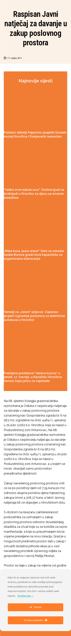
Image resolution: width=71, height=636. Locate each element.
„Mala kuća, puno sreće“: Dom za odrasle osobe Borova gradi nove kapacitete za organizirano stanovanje (34, 255)
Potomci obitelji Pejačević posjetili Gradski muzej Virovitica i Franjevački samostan (35, 134)
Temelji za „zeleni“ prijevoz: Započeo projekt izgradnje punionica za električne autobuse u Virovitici (34, 316)
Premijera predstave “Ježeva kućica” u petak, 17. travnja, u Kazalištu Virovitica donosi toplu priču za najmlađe (33, 377)
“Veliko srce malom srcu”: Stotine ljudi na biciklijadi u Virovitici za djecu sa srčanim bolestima (34, 193)
